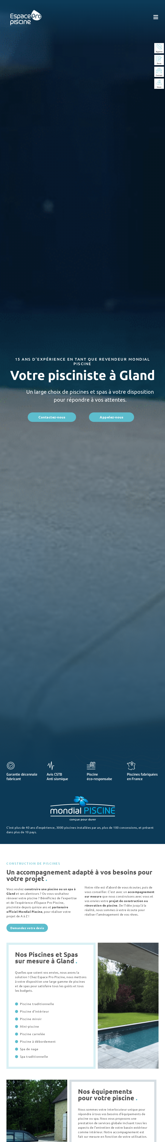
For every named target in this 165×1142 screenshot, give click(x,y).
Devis (159, 63)
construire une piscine (41, 889)
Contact (159, 75)
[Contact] (159, 70)
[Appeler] (159, 46)
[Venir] (159, 82)
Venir (159, 86)
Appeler (159, 51)
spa (70, 889)
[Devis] (159, 58)
